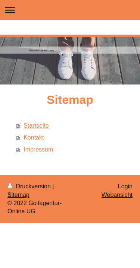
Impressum (38, 149)
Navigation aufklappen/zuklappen (70, 10)
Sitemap (18, 195)
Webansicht (117, 195)
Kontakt (34, 137)
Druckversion (29, 186)
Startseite (36, 125)
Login (125, 186)
